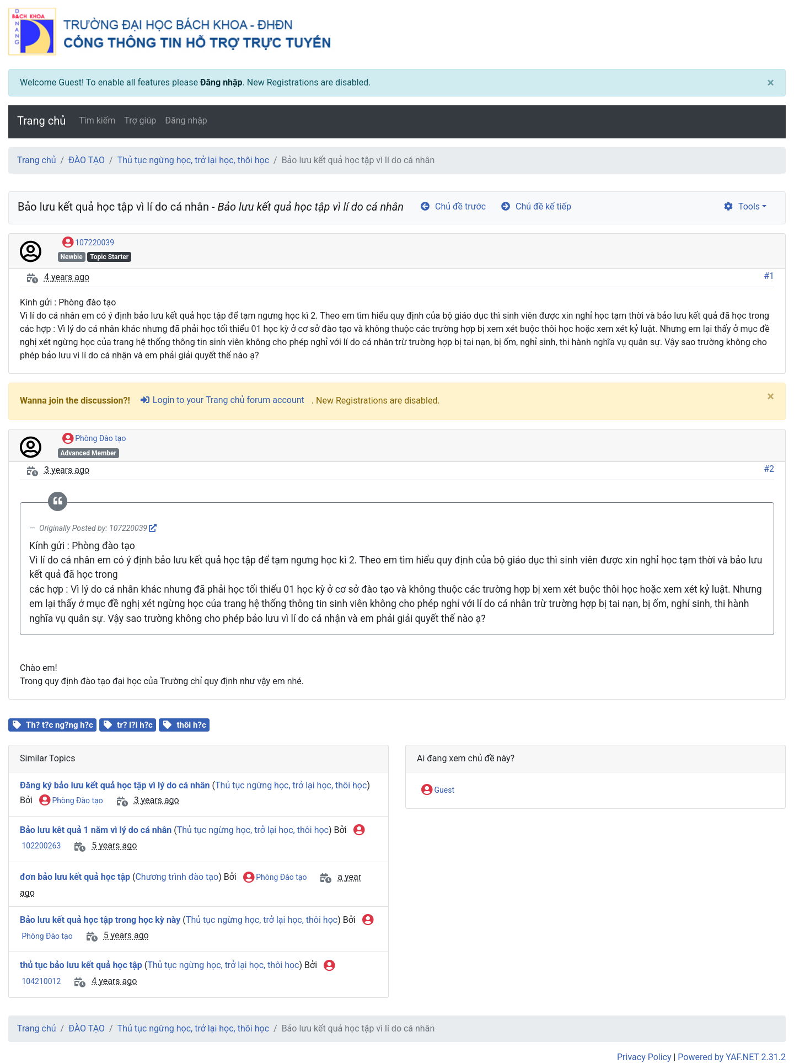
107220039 (88, 243)
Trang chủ (41, 120)
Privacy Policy (644, 1057)
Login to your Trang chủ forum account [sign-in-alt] (222, 400)
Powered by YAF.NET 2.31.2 (732, 1057)
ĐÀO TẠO (86, 160)
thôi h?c (191, 725)
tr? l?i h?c (135, 725)
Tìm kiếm (97, 120)
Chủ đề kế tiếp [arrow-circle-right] (535, 206)
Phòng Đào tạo (94, 439)
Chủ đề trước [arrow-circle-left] (453, 206)
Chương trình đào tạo (176, 877)
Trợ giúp (140, 120)
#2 (769, 469)
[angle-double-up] (763, 1029)
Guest (437, 791)
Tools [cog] (741, 206)
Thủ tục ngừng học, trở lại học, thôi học (193, 160)
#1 (769, 276)
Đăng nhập (221, 82)
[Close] (770, 82)
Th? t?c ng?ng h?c (59, 725)
